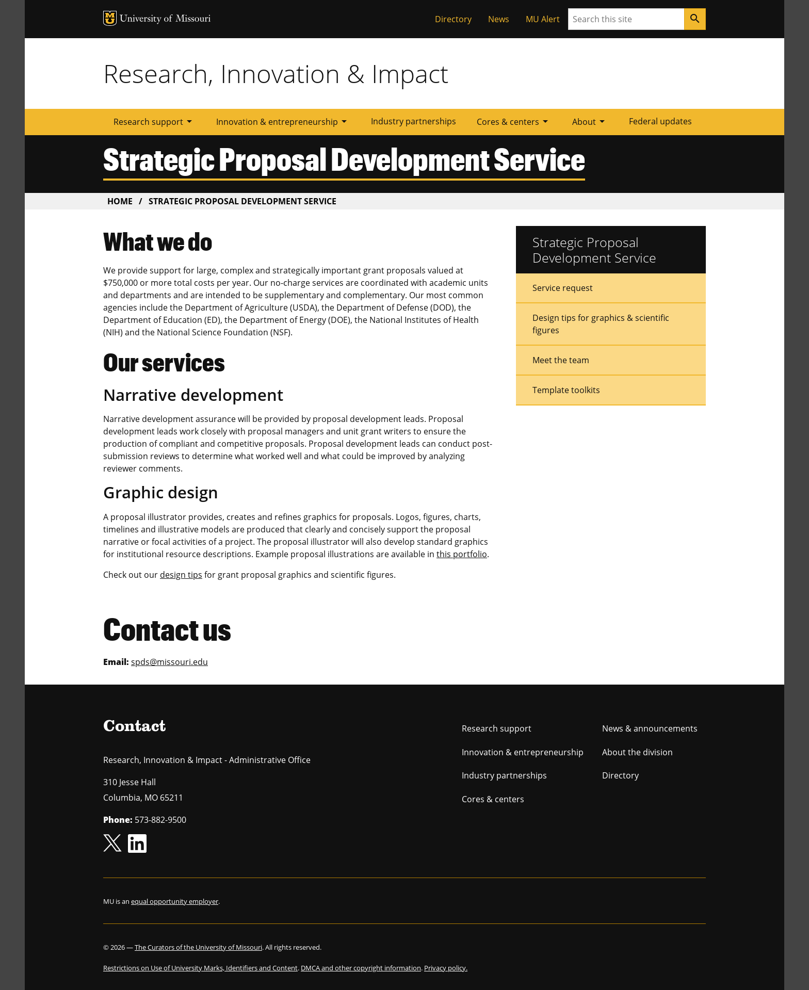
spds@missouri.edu (169, 662)
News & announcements (650, 728)
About (590, 121)
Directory (453, 19)
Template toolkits (566, 390)
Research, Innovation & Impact (275, 73)
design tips (181, 574)
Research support (155, 121)
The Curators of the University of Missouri (198, 947)
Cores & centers (514, 121)
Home (120, 201)
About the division (637, 752)
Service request (562, 288)
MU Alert (543, 19)
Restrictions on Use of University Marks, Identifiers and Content (200, 967)
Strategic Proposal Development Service (594, 249)
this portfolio (461, 554)
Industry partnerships (413, 121)
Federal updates (660, 121)
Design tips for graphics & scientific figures (600, 324)
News (498, 19)
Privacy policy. (445, 967)
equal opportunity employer (174, 901)
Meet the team (560, 360)
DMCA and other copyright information (361, 967)
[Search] (695, 19)
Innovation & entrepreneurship (283, 121)
